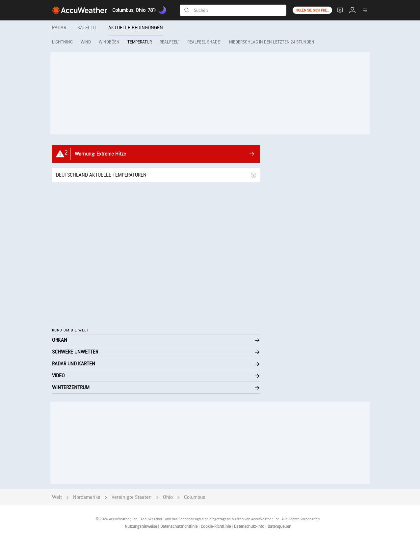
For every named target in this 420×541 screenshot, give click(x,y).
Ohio (168, 497)
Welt (57, 497)
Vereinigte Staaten (132, 497)
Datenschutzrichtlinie (179, 526)
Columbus (194, 497)
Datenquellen (279, 526)
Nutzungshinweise (141, 526)
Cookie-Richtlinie (216, 526)
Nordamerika (86, 497)
